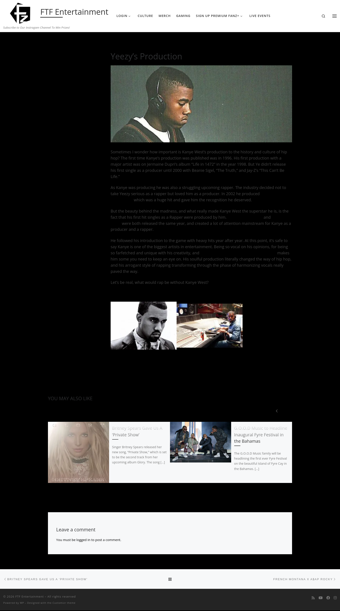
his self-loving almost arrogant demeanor (238, 252)
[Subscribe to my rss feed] (313, 598)
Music (64, 41)
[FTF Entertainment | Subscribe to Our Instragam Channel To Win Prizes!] (21, 12)
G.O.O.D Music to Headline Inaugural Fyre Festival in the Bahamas (260, 435)
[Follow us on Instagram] (335, 598)
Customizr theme (64, 603)
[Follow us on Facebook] (328, 598)
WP (22, 603)
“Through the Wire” (245, 217)
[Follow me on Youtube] (321, 598)
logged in (83, 540)
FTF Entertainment (29, 597)
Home (52, 41)
